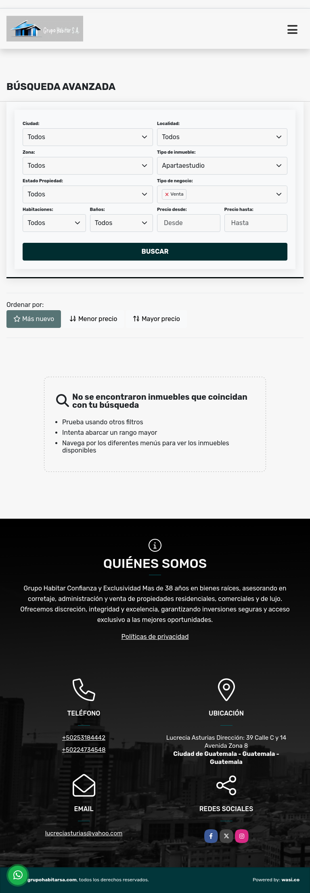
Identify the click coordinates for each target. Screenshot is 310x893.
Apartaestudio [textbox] (183, 165)
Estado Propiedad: (43, 181)
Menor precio (93, 319)
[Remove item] (167, 194)
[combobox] (88, 137)
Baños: (97, 209)
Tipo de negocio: (175, 181)
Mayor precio (156, 319)
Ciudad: (31, 123)
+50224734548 (83, 749)
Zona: (29, 152)
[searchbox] (164, 207)
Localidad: (168, 123)
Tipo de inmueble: (176, 152)
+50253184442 (83, 737)
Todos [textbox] (36, 137)
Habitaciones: (38, 209)
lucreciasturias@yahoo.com (84, 833)
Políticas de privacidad (155, 637)
